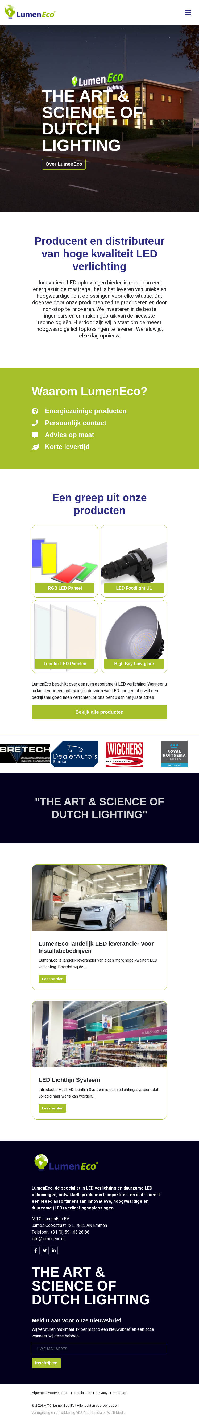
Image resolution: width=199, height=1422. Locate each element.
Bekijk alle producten (99, 712)
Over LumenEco (63, 164)
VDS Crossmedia (89, 1412)
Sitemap (120, 1392)
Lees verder (52, 978)
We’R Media (116, 1412)
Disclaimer (82, 1392)
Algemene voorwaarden (50, 1392)
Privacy (102, 1392)
